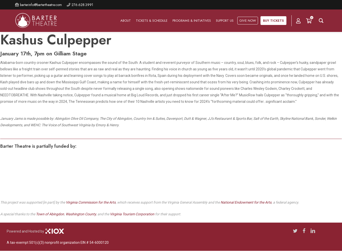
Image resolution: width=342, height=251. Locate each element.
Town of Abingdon (50, 214)
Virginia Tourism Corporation (132, 214)
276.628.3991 (82, 4)
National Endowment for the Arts (246, 202)
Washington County (81, 214)
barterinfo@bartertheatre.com (41, 4)
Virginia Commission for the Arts (91, 202)
